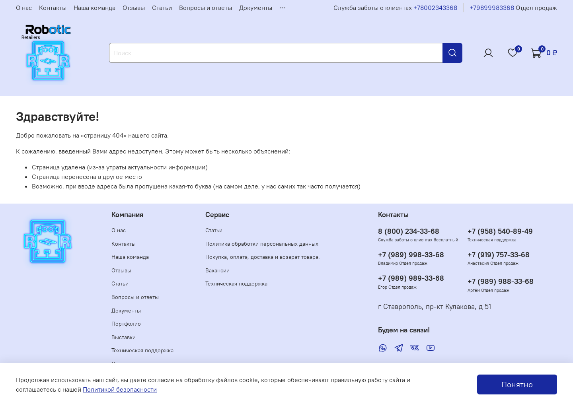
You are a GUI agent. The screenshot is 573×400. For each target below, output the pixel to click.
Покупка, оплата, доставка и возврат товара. (262, 256)
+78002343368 (435, 8)
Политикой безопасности (120, 389)
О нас (24, 8)
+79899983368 (492, 8)
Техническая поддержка (142, 350)
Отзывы (134, 8)
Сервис (217, 214)
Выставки (123, 337)
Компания (127, 214)
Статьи (162, 8)
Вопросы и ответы (205, 8)
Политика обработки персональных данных (261, 243)
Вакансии (217, 270)
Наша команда (94, 8)
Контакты (52, 8)
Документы (255, 8)
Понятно (517, 384)
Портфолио (126, 323)
